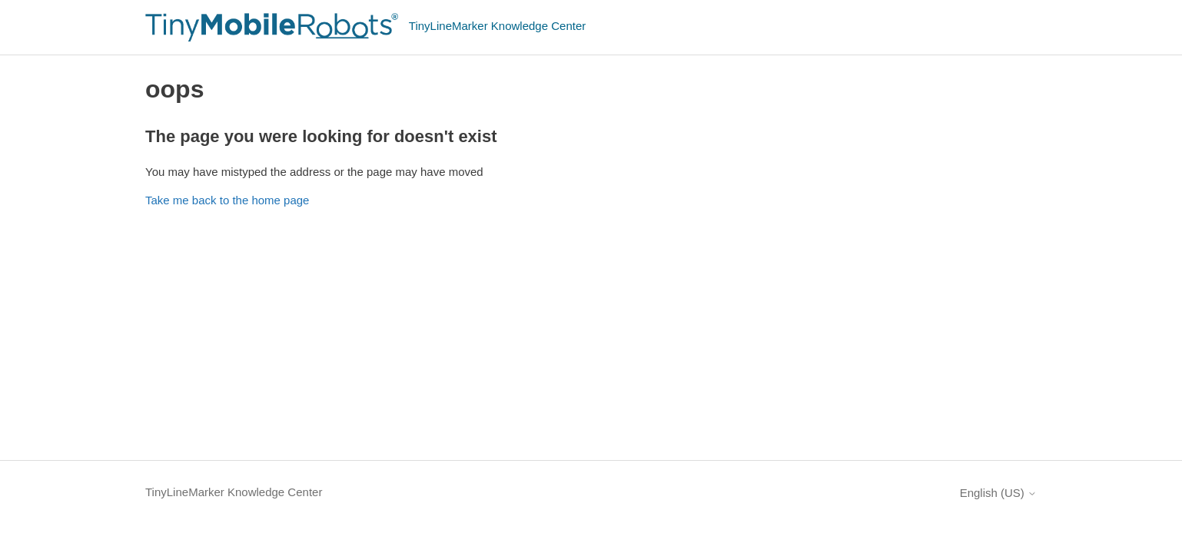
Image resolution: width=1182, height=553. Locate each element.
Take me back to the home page (227, 200)
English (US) (998, 492)
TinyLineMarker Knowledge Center (233, 491)
